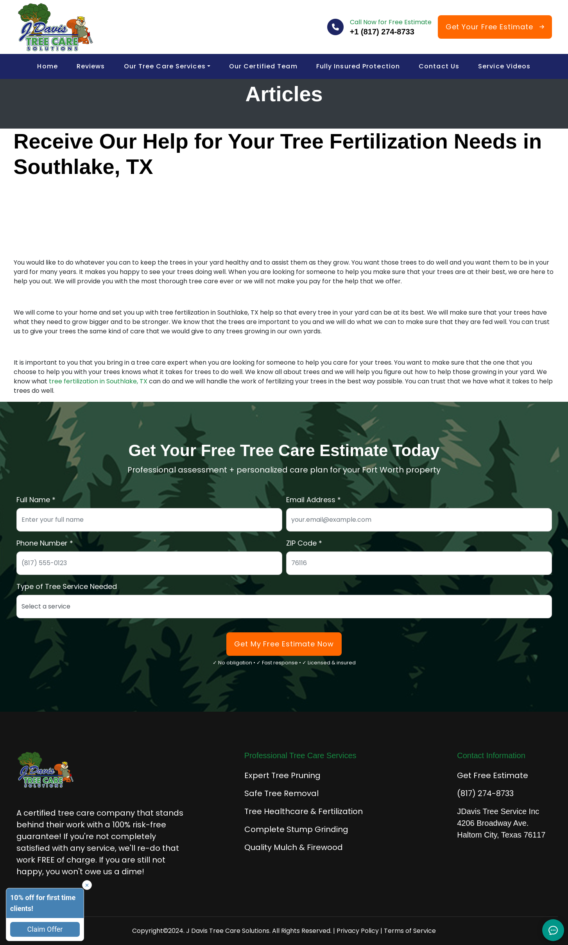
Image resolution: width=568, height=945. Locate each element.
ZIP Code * (304, 543)
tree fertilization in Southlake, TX (97, 381)
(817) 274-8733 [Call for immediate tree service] (485, 793)
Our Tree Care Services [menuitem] (165, 66)
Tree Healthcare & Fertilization (303, 811)
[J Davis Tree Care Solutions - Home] (55, 27)
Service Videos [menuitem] (504, 66)
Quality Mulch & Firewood (293, 847)
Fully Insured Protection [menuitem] (358, 66)
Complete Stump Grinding (296, 829)
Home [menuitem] (47, 66)
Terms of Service (410, 930)
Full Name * (36, 500)
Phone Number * (44, 543)
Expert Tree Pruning (282, 775)
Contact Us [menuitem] (439, 66)
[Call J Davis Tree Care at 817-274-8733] (391, 31)
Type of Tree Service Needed (66, 586)
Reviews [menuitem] (91, 66)
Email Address (310, 500)
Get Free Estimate (492, 775)
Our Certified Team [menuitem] (263, 66)
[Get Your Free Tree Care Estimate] (495, 27)
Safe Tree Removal (281, 793)
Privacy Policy (358, 930)
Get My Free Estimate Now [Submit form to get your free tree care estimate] (284, 644)
